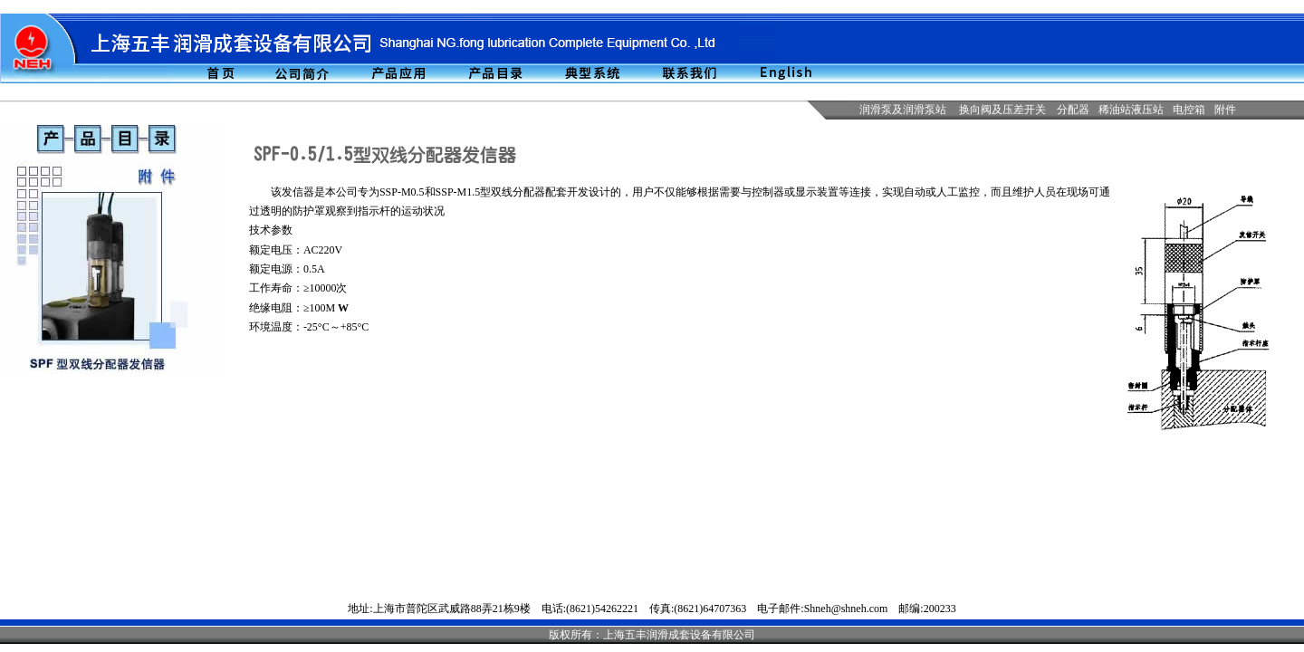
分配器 (1073, 109)
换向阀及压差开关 (1002, 109)
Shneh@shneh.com (846, 608)
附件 (1225, 109)
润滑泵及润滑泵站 (902, 109)
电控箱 (1189, 109)
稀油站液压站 (1131, 109)
